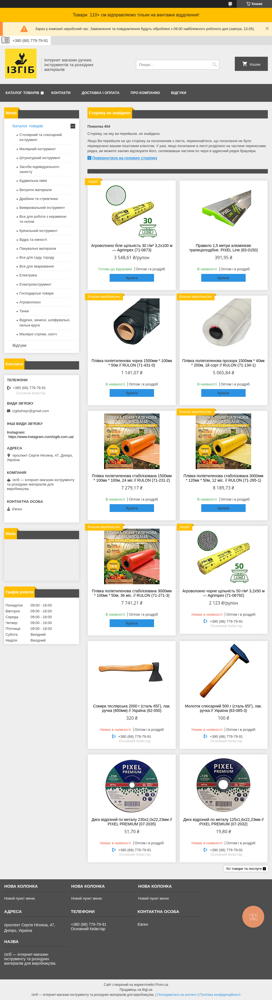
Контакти (61, 93)
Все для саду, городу (36, 257)
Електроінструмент (35, 284)
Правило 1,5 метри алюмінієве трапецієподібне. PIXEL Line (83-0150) (223, 247)
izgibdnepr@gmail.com (30, 411)
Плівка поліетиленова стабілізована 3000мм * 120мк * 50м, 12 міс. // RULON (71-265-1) (223, 478)
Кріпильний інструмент (38, 231)
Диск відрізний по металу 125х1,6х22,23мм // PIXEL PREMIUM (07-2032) (223, 821)
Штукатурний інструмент (40, 158)
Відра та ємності (33, 239)
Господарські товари (36, 293)
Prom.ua (162, 985)
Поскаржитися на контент (177, 995)
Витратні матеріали (35, 190)
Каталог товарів (22, 93)
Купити (132, 278)
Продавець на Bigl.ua (136, 990)
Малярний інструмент (37, 149)
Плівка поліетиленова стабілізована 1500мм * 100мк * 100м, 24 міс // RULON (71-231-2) (132, 478)
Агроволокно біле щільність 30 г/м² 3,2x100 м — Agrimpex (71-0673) (131, 247)
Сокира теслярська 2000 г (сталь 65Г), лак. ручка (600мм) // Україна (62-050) (131, 708)
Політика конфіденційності (220, 995)
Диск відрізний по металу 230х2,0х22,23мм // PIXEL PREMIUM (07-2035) (132, 821)
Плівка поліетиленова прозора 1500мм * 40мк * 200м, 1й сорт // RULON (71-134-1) (223, 362)
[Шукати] (214, 65)
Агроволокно (30, 302)
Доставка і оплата (100, 93)
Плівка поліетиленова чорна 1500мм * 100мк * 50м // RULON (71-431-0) (132, 362)
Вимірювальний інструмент (42, 208)
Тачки (24, 311)
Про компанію (145, 93)
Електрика (28, 275)
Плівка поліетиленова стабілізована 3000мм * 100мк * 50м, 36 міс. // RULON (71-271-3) (132, 593)
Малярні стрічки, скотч (38, 334)
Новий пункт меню (19, 898)
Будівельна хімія (33, 181)
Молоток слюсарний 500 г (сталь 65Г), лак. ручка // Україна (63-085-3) (223, 708)
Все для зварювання (36, 266)
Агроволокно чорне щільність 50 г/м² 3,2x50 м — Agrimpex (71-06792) (223, 593)
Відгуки (178, 93)
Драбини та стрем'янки (38, 199)
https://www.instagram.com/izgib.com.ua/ (41, 437)
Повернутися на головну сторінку (124, 158)
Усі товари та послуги (244, 869)
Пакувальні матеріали (37, 248)
